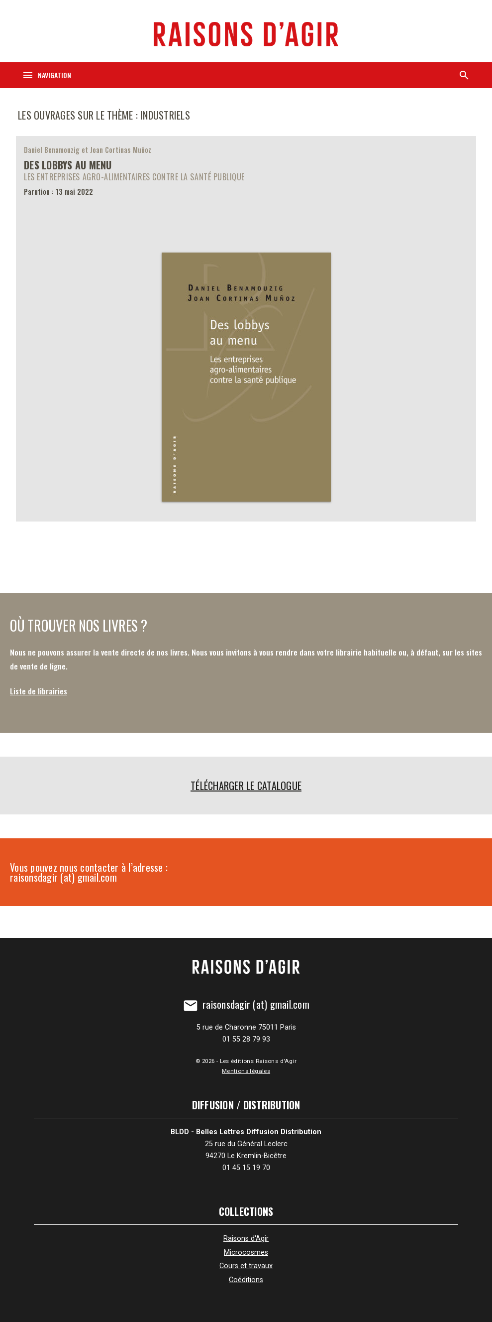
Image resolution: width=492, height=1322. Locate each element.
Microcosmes (246, 1252)
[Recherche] (464, 75)
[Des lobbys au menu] (246, 329)
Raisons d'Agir (246, 1238)
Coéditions (246, 1280)
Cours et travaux (246, 1266)
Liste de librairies (38, 691)
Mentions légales (246, 1070)
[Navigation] (46, 75)
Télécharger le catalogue (246, 786)
